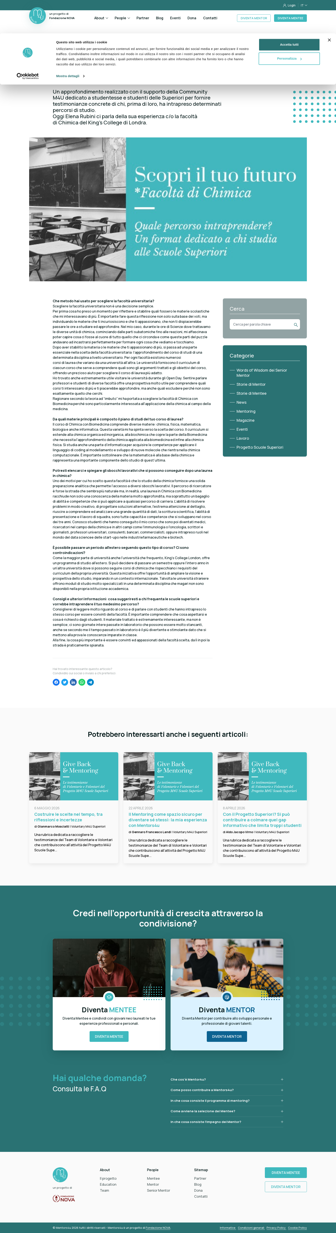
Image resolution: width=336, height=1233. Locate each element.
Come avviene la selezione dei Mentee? (203, 1111)
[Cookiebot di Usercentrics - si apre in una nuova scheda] (27, 43)
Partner (200, 1178)
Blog (197, 1184)
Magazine (246, 420)
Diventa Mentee (109, 1036)
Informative (228, 1228)
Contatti (201, 1196)
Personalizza (289, 25)
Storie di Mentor (251, 384)
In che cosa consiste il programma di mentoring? (210, 1100)
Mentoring (246, 411)
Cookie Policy (297, 1228)
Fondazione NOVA (158, 1228)
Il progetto (108, 1178)
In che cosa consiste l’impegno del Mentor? (206, 1122)
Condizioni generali (251, 1228)
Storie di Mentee (252, 393)
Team (104, 1190)
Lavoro (243, 438)
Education (108, 1184)
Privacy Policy (276, 1228)
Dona (198, 1190)
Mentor (153, 1184)
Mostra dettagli (67, 43)
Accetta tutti (289, 11)
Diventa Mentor (227, 1036)
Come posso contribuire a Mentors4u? (202, 1090)
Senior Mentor (158, 1190)
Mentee (153, 1178)
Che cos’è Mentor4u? (188, 1079)
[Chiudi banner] (329, 6)
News (241, 402)
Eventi (242, 429)
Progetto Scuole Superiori (260, 447)
